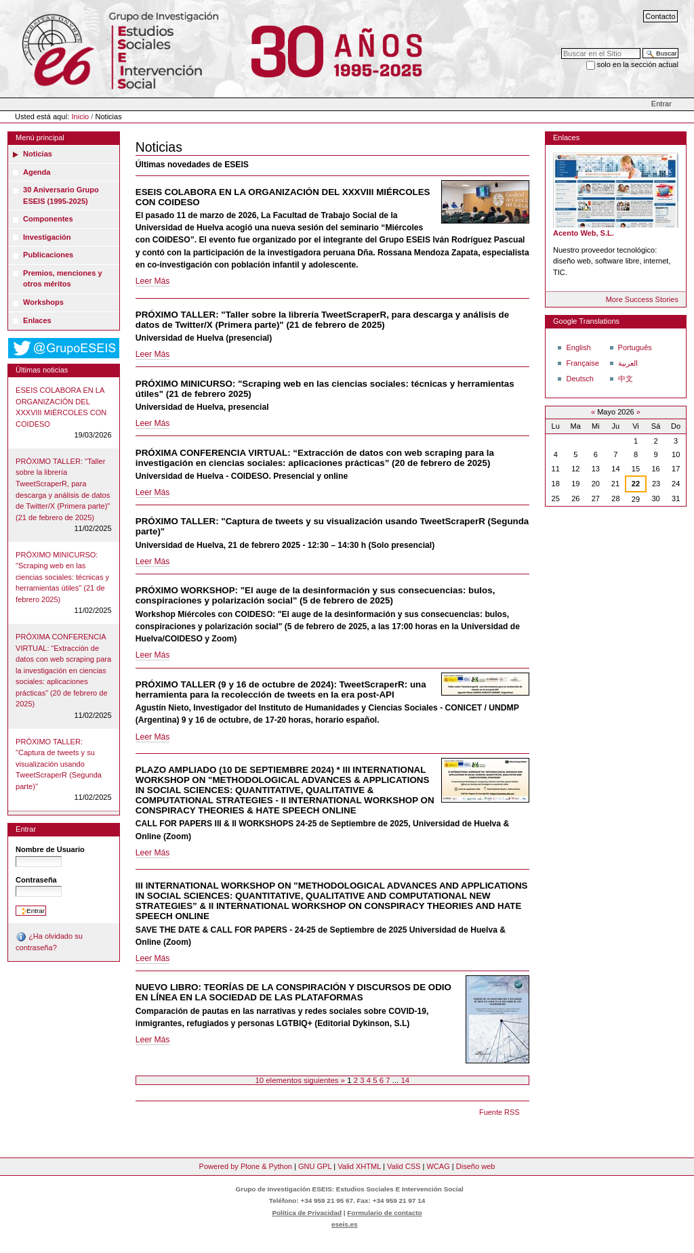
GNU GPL (314, 1166)
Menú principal (40, 137)
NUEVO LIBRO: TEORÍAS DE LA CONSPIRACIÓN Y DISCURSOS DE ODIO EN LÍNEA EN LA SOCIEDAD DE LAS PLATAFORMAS (293, 992)
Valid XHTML (359, 1166)
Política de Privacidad (307, 1212)
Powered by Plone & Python (245, 1166)
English (578, 347)
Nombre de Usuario (50, 849)
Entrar (661, 104)
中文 (625, 379)
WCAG (437, 1166)
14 (405, 1080)
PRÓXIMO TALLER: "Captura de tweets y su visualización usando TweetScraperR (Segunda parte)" (59, 764)
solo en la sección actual (637, 64)
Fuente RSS (499, 1112)
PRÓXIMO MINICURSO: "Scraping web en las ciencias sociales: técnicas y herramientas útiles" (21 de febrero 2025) (62, 577)
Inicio (80, 116)
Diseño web (475, 1166)
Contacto (660, 16)
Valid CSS (403, 1166)
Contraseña (36, 880)
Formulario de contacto (384, 1212)
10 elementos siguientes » (301, 1080)
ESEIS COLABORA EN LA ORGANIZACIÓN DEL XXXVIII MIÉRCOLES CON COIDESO (61, 407)
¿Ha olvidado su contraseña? (49, 941)
